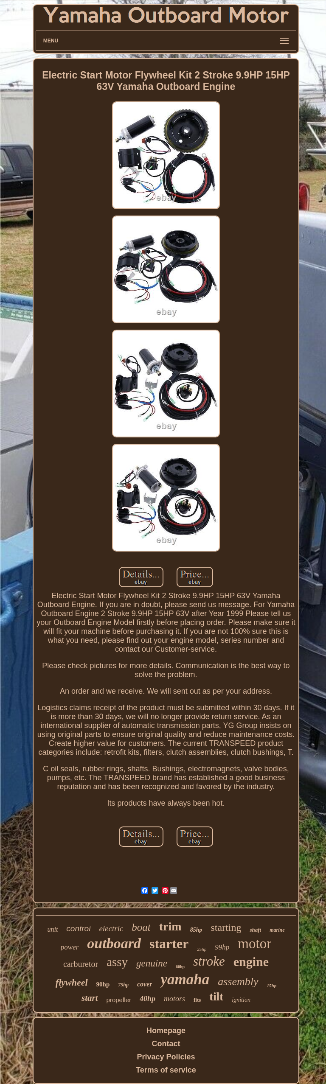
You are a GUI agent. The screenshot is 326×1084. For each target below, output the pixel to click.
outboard (114, 943)
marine (277, 930)
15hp (272, 985)
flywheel (72, 982)
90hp (103, 984)
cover (144, 984)
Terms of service (166, 1070)
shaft (255, 930)
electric (111, 928)
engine (251, 962)
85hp (196, 930)
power (70, 947)
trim (170, 926)
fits (197, 1000)
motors (174, 998)
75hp (123, 985)
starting (226, 927)
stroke (209, 961)
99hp (222, 947)
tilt (216, 996)
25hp (201, 949)
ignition (241, 1000)
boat (141, 927)
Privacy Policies (166, 1057)
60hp (180, 966)
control (78, 928)
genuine (151, 963)
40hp (147, 998)
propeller (119, 999)
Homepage (165, 1030)
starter (168, 943)
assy (117, 962)
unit (52, 929)
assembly (238, 981)
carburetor (80, 964)
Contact (166, 1043)
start (90, 998)
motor (254, 943)
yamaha (184, 979)
